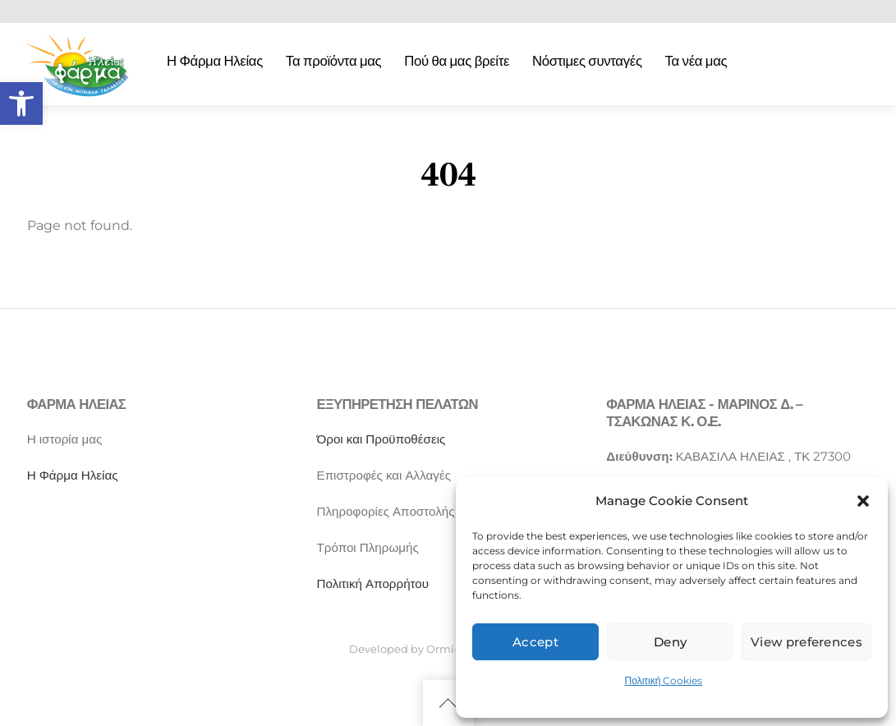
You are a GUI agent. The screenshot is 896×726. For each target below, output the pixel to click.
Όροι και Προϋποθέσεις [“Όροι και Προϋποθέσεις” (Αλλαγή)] (381, 439)
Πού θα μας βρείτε (456, 61)
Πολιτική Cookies (664, 680)
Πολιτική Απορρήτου (373, 583)
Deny (670, 642)
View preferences (806, 642)
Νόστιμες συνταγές (587, 61)
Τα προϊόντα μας (334, 61)
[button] (21, 103)
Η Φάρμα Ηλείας (215, 61)
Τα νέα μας (696, 61)
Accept (535, 642)
